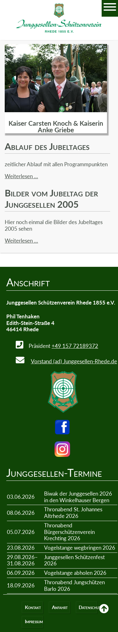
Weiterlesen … (21, 176)
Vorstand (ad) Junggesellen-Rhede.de (74, 361)
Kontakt (33, 607)
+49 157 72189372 (75, 346)
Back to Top (104, 613)
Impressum (34, 621)
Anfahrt (60, 607)
